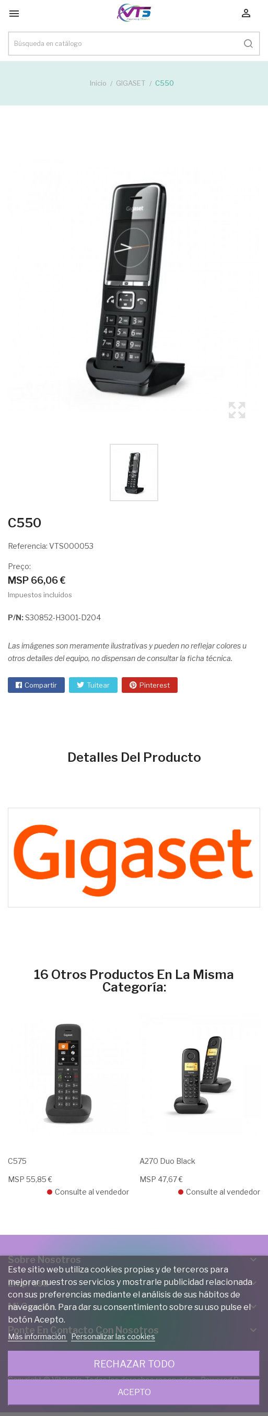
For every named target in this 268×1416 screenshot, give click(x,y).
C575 (17, 1161)
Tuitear (98, 685)
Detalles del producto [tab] (134, 757)
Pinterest (154, 685)
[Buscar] (134, 43)
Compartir (41, 685)
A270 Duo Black (167, 1161)
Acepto (134, 1392)
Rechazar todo (134, 1364)
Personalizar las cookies (113, 1336)
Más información (37, 1336)
